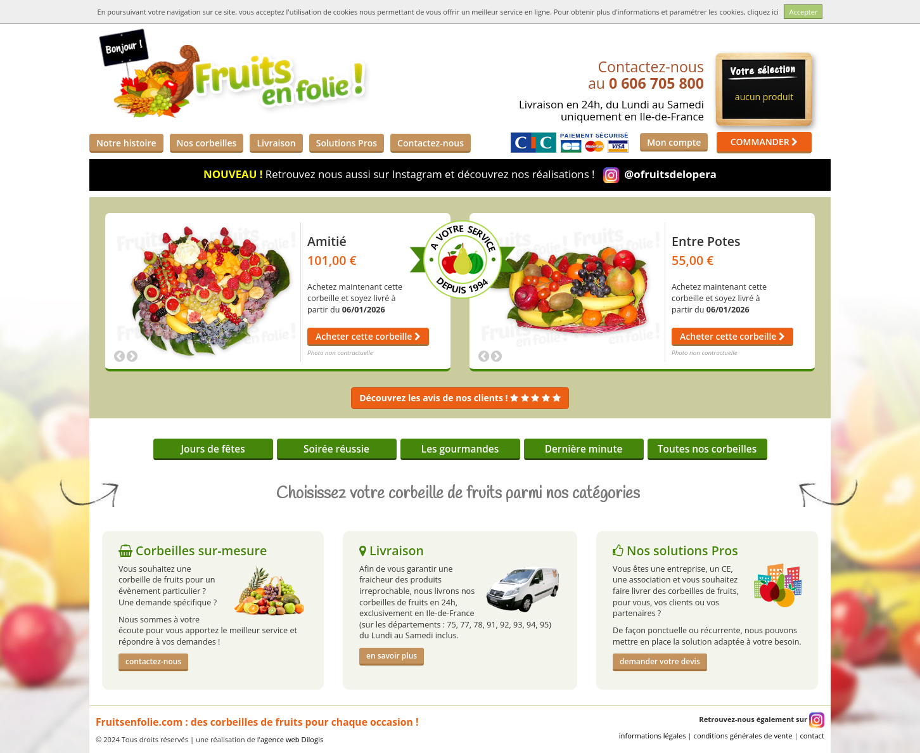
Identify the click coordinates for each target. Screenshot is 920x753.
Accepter (803, 11)
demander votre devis (660, 661)
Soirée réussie (336, 449)
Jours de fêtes (213, 449)
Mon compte (674, 142)
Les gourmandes (460, 449)
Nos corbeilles (207, 143)
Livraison (276, 143)
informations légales (652, 735)
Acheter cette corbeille (368, 336)
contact (812, 735)
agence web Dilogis (291, 739)
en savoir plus (391, 655)
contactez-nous (153, 661)
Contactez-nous (430, 143)
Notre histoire (126, 143)
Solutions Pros (346, 143)
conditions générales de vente (743, 735)
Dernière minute (584, 449)
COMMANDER (764, 142)
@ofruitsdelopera (670, 174)
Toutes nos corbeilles (707, 449)
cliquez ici (763, 11)
